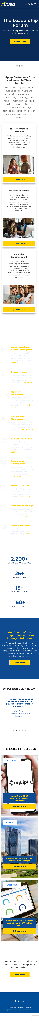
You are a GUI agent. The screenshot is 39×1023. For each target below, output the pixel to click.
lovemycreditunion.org (10, 1010)
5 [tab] (26, 730)
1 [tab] (13, 730)
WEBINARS (12, 885)
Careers (20, 1007)
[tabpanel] (19, 711)
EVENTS (9, 823)
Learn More (20, 42)
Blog (25, 4)
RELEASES (11, 760)
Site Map (28, 1007)
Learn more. (16, 363)
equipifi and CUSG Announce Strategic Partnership (19, 798)
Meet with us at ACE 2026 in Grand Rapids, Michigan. (19, 859)
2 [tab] (17, 730)
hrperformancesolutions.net (27, 1010)
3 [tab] (20, 730)
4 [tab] (23, 730)
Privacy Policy (12, 1007)
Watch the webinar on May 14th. (19, 923)
